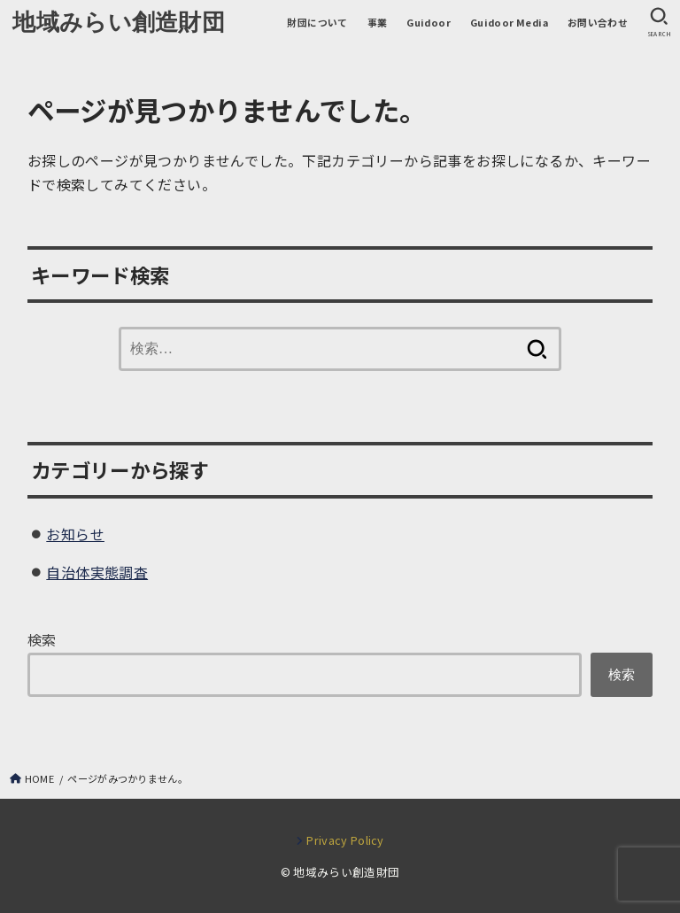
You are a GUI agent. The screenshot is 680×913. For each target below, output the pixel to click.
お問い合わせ (598, 22)
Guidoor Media (509, 22)
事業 (377, 22)
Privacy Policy (344, 840)
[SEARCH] (659, 22)
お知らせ (75, 534)
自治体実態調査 (97, 572)
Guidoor (428, 22)
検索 (42, 639)
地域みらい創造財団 (118, 22)
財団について (317, 22)
